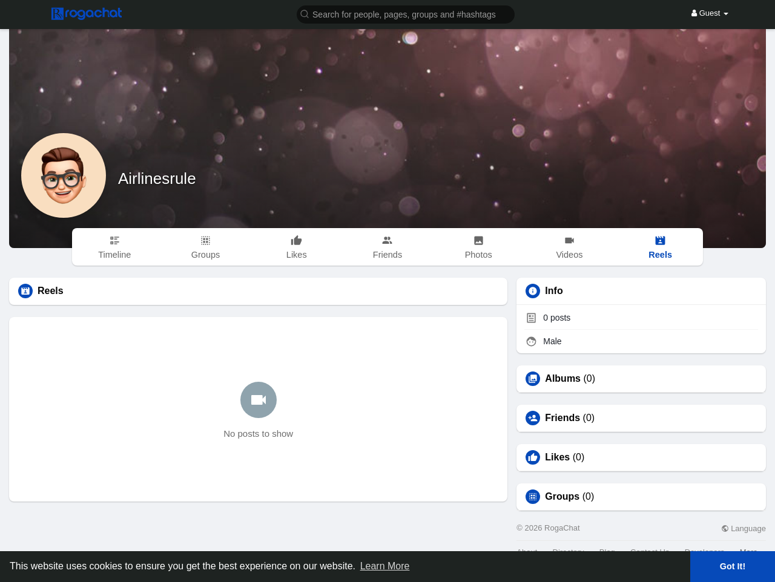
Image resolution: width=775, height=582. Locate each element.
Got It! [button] (732, 566)
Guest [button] (709, 13)
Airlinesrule (157, 178)
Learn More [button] (385, 566)
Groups (562, 497)
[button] (405, 14)
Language (743, 528)
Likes (557, 457)
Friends (562, 418)
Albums (563, 379)
